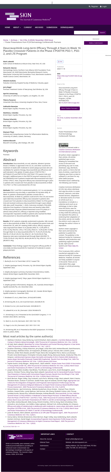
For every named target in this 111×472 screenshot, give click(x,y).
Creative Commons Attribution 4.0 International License (69, 151)
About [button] (17, 27)
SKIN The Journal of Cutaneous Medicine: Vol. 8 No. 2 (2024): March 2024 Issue (43, 375)
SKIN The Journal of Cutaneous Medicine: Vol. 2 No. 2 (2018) (56, 342)
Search (102, 33)
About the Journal (46, 439)
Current (28, 27)
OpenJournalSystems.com (66, 465)
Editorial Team (44, 442)
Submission (51, 27)
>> (19, 427)
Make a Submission (96, 43)
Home (7, 27)
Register (93, 6)
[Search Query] (86, 32)
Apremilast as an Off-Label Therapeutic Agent (47, 413)
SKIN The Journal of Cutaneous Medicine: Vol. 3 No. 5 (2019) (44, 387)
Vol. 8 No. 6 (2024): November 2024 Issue (36, 40)
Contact (42, 449)
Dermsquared (66, 27)
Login (103, 6)
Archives (39, 27)
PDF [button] (61, 61)
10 (15, 427)
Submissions (44, 445)
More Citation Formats (69, 108)
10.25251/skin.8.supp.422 (70, 103)
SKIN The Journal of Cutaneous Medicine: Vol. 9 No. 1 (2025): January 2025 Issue (43, 360)
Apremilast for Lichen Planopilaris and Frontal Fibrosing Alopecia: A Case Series (52, 344)
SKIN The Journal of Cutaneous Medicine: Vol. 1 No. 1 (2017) (29, 346)
